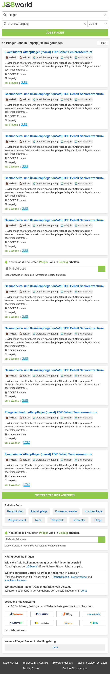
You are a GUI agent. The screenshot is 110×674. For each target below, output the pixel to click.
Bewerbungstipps (62, 662)
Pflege (98, 520)
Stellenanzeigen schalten (92, 662)
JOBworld (32, 566)
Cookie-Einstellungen (75, 668)
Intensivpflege (39, 511)
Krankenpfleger (94, 511)
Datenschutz (10, 662)
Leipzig (33, 43)
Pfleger (11, 43)
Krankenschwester (66, 511)
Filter (103, 42)
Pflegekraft (57, 520)
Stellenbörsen (30, 668)
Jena (84, 590)
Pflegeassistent (17, 520)
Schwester (79, 520)
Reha (38, 520)
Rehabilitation (15, 511)
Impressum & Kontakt (35, 662)
